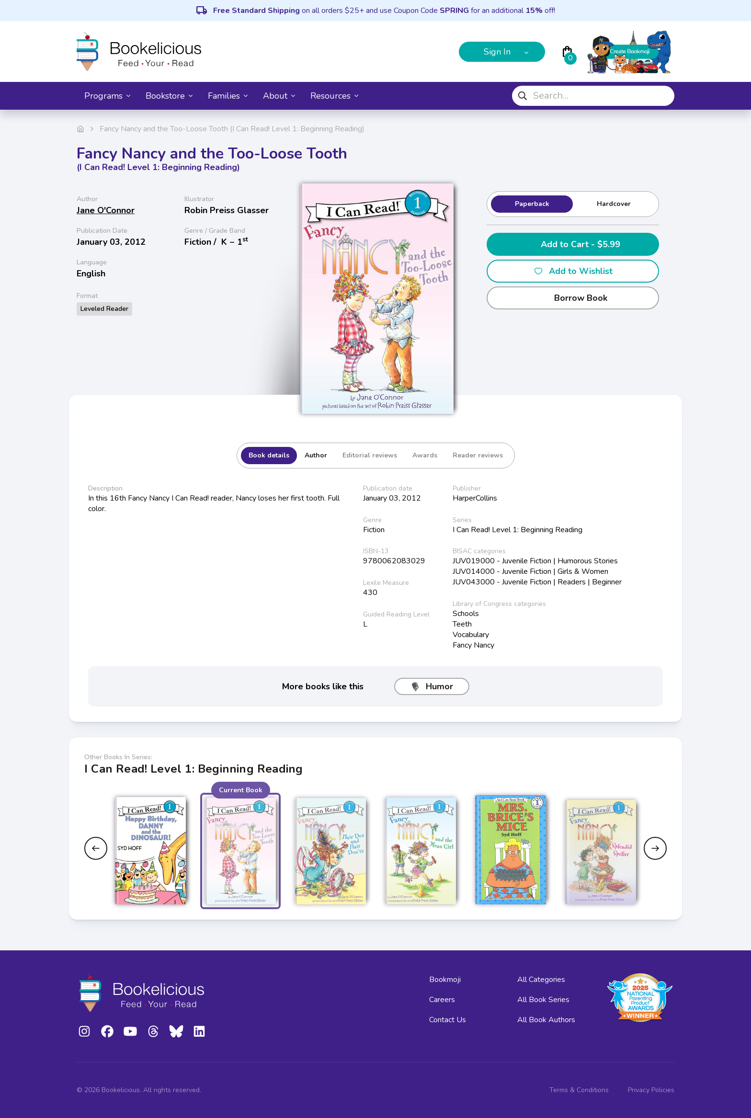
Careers (442, 999)
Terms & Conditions (579, 1090)
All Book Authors (546, 1020)
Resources (334, 96)
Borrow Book (573, 298)
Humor (431, 686)
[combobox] (593, 96)
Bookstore (169, 96)
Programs (107, 96)
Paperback (532, 203)
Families (228, 96)
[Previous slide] (95, 848)
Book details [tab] (269, 455)
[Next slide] (655, 848)
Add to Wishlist (573, 271)
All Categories (541, 979)
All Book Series (543, 999)
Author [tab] (316, 455)
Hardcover (614, 203)
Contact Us (447, 1020)
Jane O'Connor (106, 210)
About (279, 96)
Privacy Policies (651, 1090)
